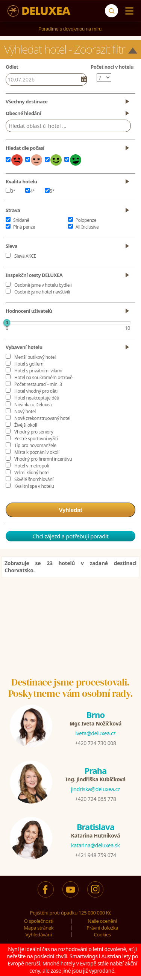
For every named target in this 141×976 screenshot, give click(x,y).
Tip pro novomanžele (35, 445)
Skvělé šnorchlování (33, 479)
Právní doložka (102, 927)
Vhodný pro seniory (33, 432)
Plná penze (24, 227)
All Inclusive (87, 227)
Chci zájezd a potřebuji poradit (70, 536)
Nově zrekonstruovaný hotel (42, 418)
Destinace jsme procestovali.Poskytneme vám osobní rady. (70, 687)
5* (50, 191)
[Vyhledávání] (111, 10)
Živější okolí (25, 425)
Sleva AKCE (25, 256)
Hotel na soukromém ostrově (43, 377)
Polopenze (86, 220)
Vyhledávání (39, 934)
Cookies (102, 934)
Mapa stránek (38, 927)
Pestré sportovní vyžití (36, 438)
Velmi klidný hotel (31, 472)
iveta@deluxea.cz (95, 733)
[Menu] (127, 10)
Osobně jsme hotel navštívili (42, 292)
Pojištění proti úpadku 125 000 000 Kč (70, 912)
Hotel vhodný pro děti (36, 391)
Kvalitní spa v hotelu (34, 486)
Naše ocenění (102, 921)
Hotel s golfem (28, 364)
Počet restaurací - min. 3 (38, 384)
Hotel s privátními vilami (38, 370)
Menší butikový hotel (35, 357)
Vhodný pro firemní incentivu (43, 459)
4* (30, 191)
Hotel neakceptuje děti (36, 398)
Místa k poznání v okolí (36, 452)
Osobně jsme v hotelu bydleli (43, 285)
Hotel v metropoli (31, 466)
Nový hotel (25, 411)
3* (10, 191)
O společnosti (38, 921)
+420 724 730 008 (95, 743)
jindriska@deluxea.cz (95, 789)
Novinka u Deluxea (33, 404)
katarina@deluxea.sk (95, 845)
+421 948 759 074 (95, 855)
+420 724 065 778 (95, 798)
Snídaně (21, 220)
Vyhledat (70, 510)
